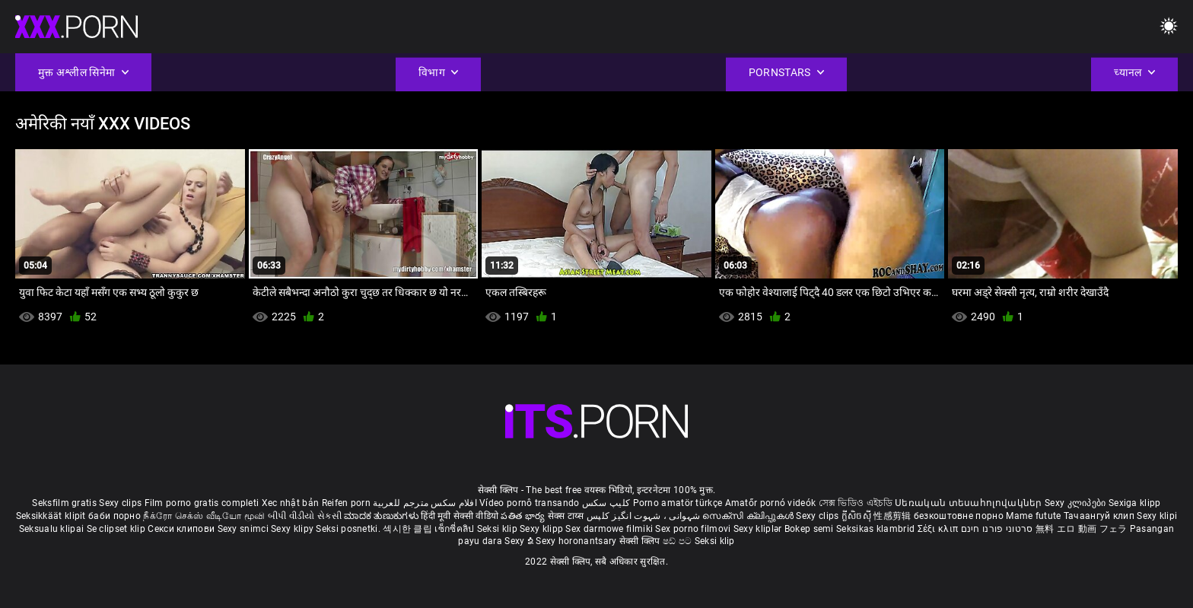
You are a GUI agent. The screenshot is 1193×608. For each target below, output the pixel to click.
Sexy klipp (542, 529)
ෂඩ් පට (679, 541)
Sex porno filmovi (692, 529)
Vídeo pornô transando (529, 503)
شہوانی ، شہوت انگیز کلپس (645, 516)
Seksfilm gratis (64, 503)
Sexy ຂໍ (520, 541)
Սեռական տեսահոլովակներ (970, 503)
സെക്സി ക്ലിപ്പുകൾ (749, 516)
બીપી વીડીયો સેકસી (305, 516)
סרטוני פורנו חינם (997, 529)
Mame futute (1033, 516)
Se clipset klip (117, 529)
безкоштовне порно (959, 516)
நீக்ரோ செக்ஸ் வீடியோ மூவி (204, 516)
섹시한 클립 (408, 529)
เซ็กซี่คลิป (455, 529)
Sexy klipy (293, 529)
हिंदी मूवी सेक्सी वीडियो (459, 516)
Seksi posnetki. (349, 529)
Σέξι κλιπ (939, 529)
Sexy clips (121, 503)
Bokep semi (809, 529)
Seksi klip (498, 529)
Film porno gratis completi (202, 503)
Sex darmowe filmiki (609, 529)
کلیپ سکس (606, 503)
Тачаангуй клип (1100, 516)
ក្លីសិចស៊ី (857, 516)
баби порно (114, 516)
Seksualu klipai (53, 529)
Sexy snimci (245, 529)
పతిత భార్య (524, 516)
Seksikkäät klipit (52, 516)
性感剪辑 (893, 516)
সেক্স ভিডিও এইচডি (855, 503)
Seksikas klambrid (876, 529)
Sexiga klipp (1135, 503)
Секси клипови (182, 529)
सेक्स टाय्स (567, 516)
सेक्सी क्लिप (641, 541)
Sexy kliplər (758, 529)
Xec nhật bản (291, 503)
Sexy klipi (1157, 516)
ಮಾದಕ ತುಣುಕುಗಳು (382, 516)
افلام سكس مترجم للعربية (425, 503)
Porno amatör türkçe (678, 503)
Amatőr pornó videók (770, 503)
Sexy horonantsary (577, 541)
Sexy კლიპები (1077, 503)
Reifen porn (346, 503)
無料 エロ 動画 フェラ (1082, 529)
